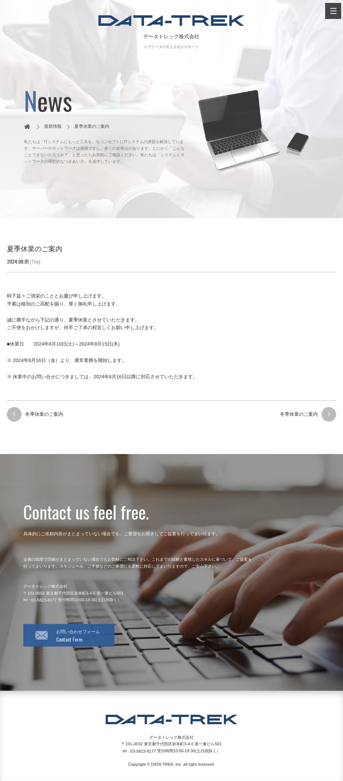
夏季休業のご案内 (91, 126)
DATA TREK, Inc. (166, 764)
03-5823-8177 (43, 599)
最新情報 (53, 126)
